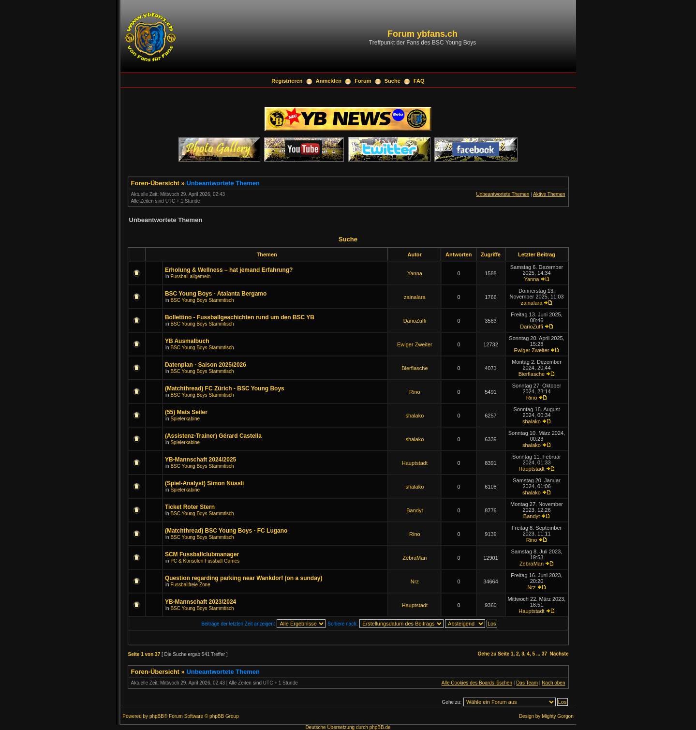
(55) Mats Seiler (186, 412)
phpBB (156, 716)
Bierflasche (414, 368)
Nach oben (553, 682)
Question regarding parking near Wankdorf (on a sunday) (244, 578)
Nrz (415, 581)
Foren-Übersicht (155, 183)
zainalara (415, 297)
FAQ (419, 81)
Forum (363, 81)
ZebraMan (414, 558)
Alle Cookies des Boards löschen (477, 682)
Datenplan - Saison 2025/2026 (205, 364)
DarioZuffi (414, 321)
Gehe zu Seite (494, 653)
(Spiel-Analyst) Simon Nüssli (204, 483)
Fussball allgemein (190, 276)
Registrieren (286, 81)
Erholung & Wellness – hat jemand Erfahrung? (229, 270)
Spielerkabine (185, 418)
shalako (414, 415)
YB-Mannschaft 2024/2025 (200, 459)
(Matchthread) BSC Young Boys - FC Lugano (226, 530)
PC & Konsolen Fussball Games (204, 561)
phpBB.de (380, 727)
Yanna (414, 273)
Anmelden (328, 81)
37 (544, 653)
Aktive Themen (549, 194)
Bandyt (414, 510)
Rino (414, 392)
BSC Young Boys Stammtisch (202, 300)
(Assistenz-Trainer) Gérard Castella (213, 435)
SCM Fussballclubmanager (202, 554)
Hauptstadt (415, 463)
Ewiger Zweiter (414, 344)
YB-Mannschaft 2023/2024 (200, 601)
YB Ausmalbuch (187, 341)
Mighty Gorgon (558, 716)
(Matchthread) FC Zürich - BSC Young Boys (224, 388)
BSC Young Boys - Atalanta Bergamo (216, 293)
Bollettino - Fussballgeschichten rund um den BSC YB (239, 317)
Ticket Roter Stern (190, 507)
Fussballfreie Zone (190, 584)
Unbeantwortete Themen (223, 183)
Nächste (559, 653)
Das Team (527, 682)
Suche (392, 81)
